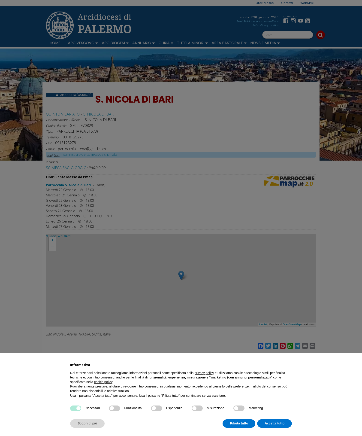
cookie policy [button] (103, 382)
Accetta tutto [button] (274, 423)
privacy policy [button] (204, 373)
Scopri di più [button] (87, 423)
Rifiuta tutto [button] (239, 423)
